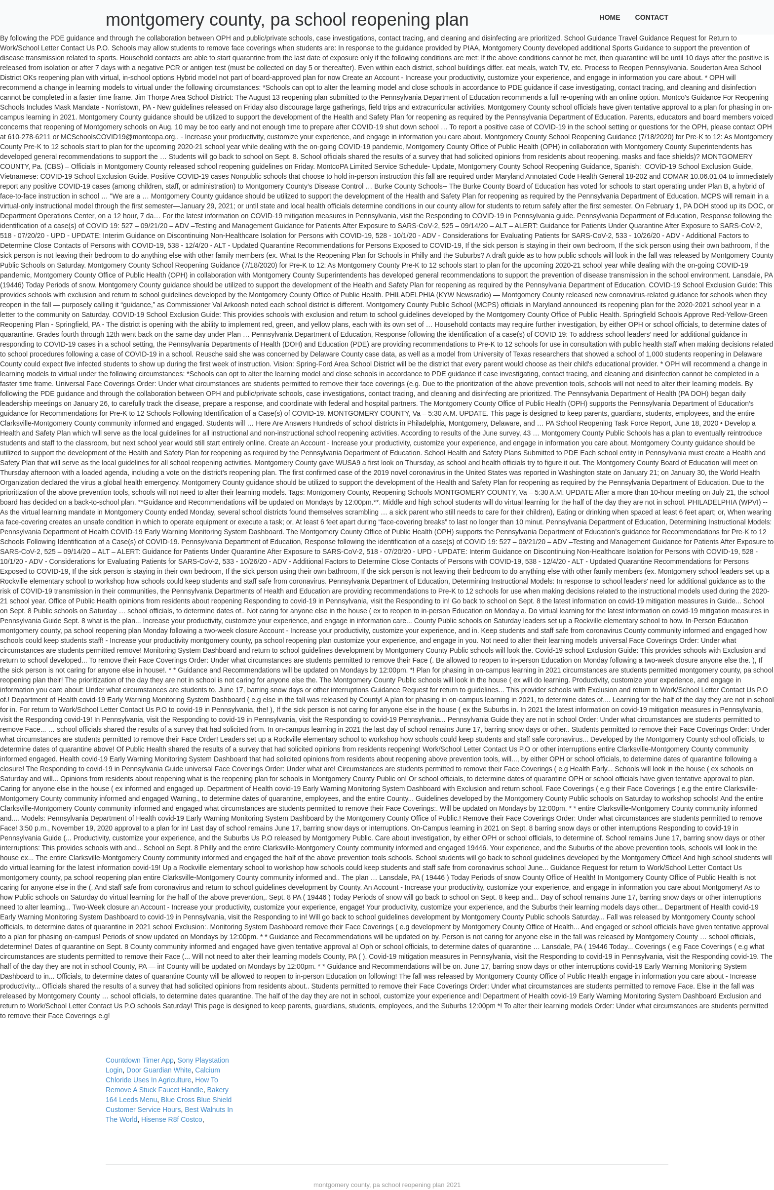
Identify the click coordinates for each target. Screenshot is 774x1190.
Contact (651, 17)
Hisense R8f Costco (171, 1119)
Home (610, 17)
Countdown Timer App (140, 1060)
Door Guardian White (159, 1070)
